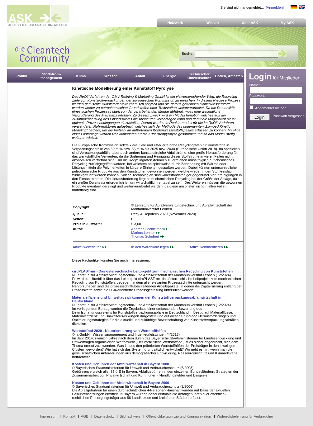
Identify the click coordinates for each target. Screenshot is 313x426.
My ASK (287, 23)
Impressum (48, 416)
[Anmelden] (274, 7)
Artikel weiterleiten (90, 247)
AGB (84, 416)
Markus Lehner (145, 232)
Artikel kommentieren (209, 247)
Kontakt (69, 416)
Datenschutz (104, 416)
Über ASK (250, 23)
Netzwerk (175, 23)
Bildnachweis (130, 416)
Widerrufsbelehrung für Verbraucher (245, 416)
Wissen (212, 23)
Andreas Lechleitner (149, 229)
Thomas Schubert (147, 236)
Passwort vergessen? (290, 116)
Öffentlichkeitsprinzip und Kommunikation (178, 416)
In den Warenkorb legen (152, 247)
